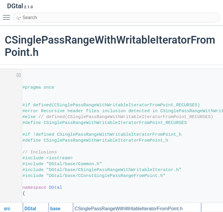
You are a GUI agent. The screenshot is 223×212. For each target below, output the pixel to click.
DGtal (55, 187)
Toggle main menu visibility (8, 15)
